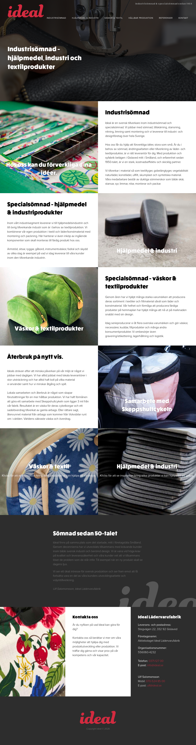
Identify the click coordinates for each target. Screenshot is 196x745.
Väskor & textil (113, 18)
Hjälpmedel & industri (85, 18)
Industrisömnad (56, 18)
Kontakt (183, 18)
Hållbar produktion (141, 18)
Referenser (166, 18)
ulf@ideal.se (154, 685)
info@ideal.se (155, 665)
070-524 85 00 (155, 681)
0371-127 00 (156, 661)
